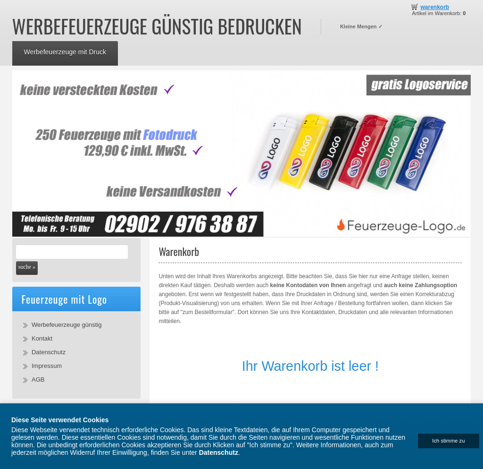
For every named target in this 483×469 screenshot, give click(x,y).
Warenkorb (434, 7)
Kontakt (42, 338)
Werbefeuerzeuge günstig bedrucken (157, 26)
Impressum (47, 365)
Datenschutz (49, 352)
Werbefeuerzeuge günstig (66, 324)
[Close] (448, 441)
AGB (38, 379)
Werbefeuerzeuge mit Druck (65, 52)
